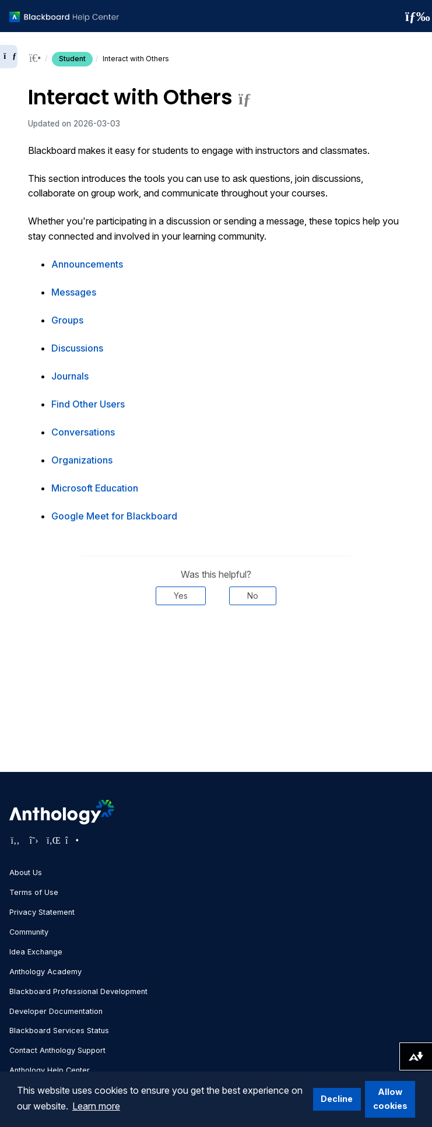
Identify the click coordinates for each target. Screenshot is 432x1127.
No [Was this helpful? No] (252, 596)
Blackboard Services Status (59, 1030)
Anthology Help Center (49, 1070)
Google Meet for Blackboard (114, 516)
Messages (73, 292)
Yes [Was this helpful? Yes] (181, 596)
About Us (25, 872)
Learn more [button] (96, 1106)
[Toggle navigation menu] (414, 16)
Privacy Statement (42, 912)
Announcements (87, 264)
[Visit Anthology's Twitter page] (34, 840)
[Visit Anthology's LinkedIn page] (52, 840)
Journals (70, 376)
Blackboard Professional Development (78, 991)
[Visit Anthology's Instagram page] (71, 840)
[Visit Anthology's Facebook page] (15, 840)
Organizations (82, 460)
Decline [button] (337, 1099)
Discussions (77, 348)
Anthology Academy (45, 971)
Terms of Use (33, 892)
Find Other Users (88, 404)
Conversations (83, 432)
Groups (67, 320)
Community (28, 932)
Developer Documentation (56, 1011)
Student (72, 58)
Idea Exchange (35, 951)
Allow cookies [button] (390, 1099)
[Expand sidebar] (8, 56)
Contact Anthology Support (57, 1050)
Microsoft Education (94, 488)
